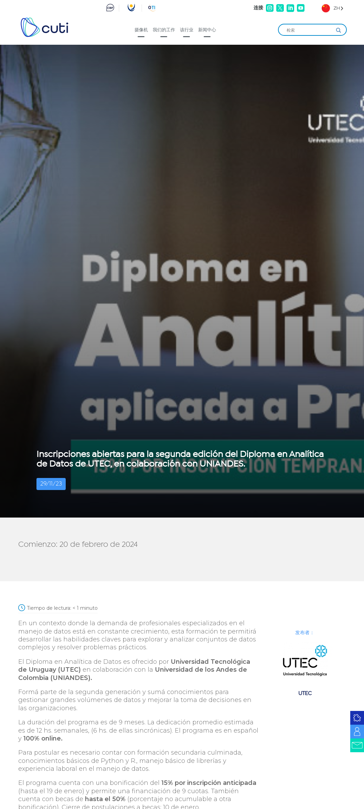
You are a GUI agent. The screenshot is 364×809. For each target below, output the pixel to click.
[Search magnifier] (338, 30)
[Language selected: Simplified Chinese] (332, 8)
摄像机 (141, 29)
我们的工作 (164, 29)
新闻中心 (207, 29)
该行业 (186, 29)
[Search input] (309, 30)
